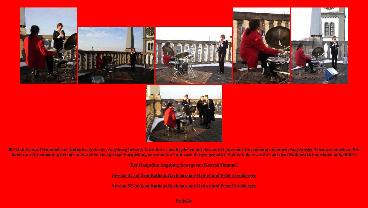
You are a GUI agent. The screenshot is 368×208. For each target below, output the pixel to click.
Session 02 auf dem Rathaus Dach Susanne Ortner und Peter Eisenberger (184, 185)
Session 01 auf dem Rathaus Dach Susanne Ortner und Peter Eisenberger (184, 175)
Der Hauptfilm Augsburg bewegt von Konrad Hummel (183, 165)
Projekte (184, 200)
